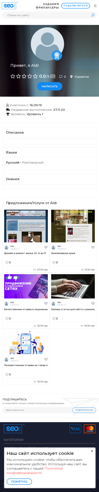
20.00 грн (40, 269)
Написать (50, 86)
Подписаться (84, 410)
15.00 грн (88, 269)
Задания (51, 4)
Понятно (19, 481)
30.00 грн (41, 325)
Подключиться (75, 5)
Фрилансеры (47, 7)
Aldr (12, 246)
